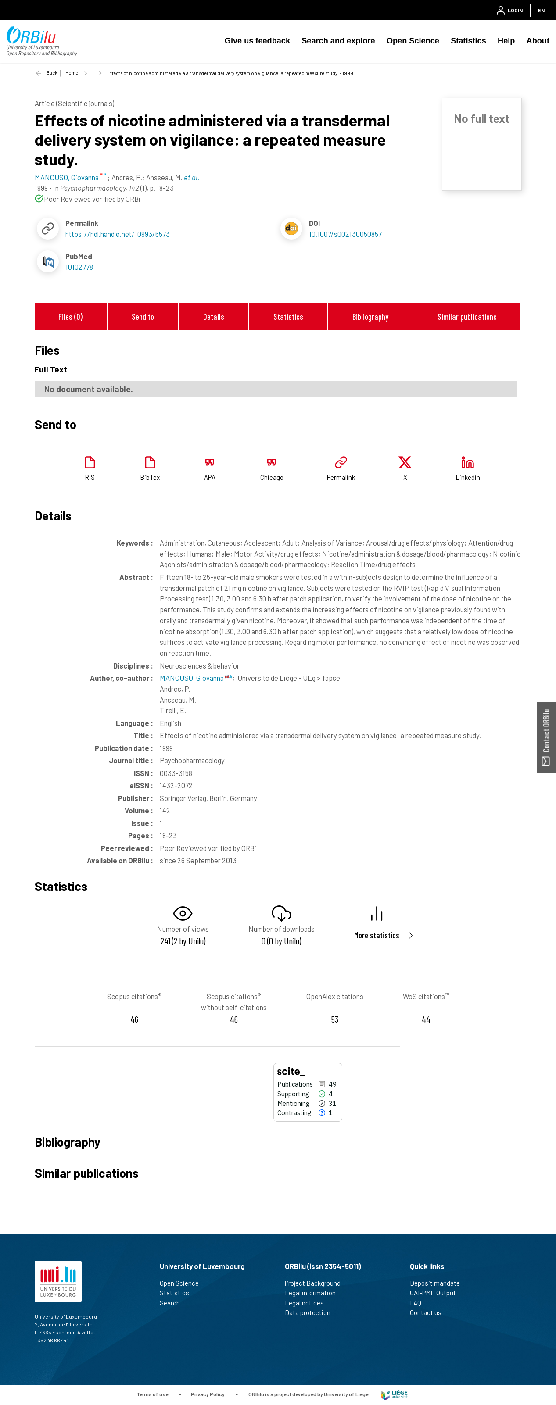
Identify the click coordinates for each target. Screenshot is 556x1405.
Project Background (316, 1283)
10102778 (79, 266)
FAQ (419, 1303)
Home (71, 72)
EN (541, 10)
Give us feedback (257, 40)
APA (209, 477)
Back (52, 72)
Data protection (311, 1312)
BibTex (150, 477)
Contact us (429, 1312)
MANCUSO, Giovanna (196, 677)
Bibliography (370, 316)
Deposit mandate (438, 1283)
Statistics (468, 40)
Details (213, 316)
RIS (90, 477)
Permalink (341, 477)
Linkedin (468, 477)
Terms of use (152, 1394)
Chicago (271, 477)
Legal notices (308, 1303)
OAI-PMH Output (436, 1293)
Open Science (413, 40)
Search (173, 1303)
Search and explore (338, 40)
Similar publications (467, 316)
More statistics (376, 935)
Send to (143, 316)
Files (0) (70, 316)
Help (506, 40)
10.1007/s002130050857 (345, 233)
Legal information (314, 1293)
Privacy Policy (208, 1394)
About (538, 40)
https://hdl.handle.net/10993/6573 (117, 233)
